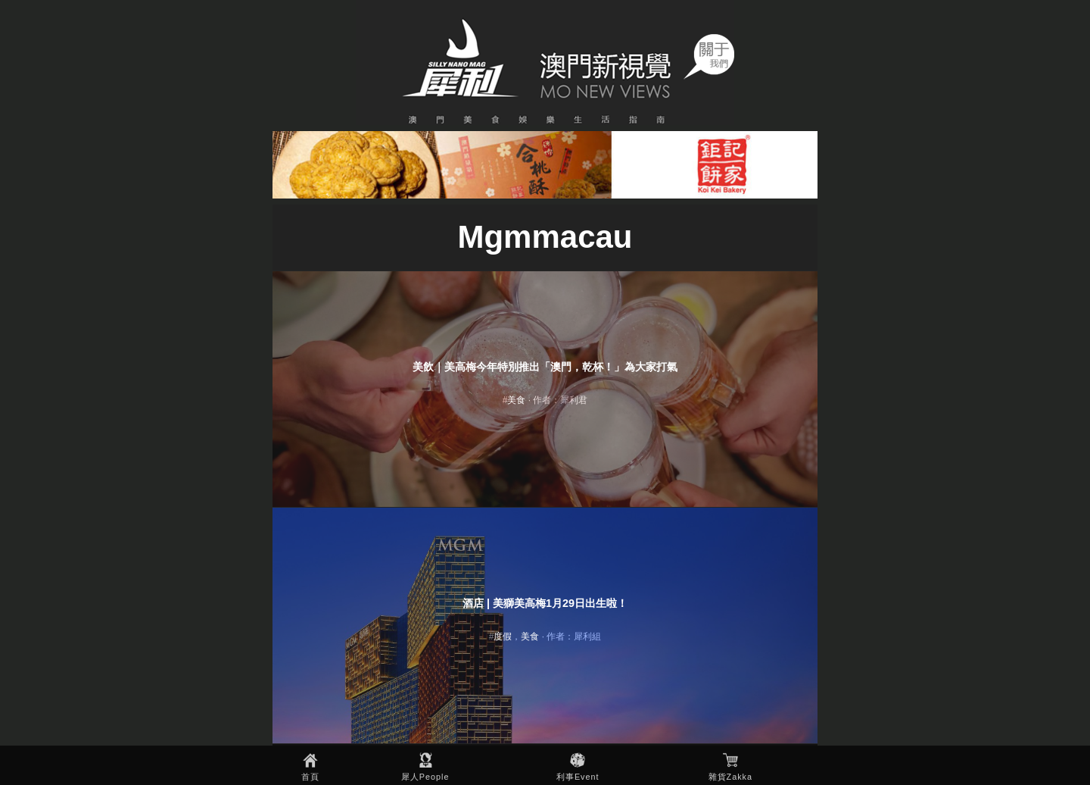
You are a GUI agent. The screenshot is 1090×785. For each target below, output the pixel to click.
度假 (503, 636)
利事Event (578, 776)
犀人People (425, 776)
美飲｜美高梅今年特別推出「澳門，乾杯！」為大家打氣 (545, 367)
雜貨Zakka (730, 776)
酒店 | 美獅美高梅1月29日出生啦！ (545, 603)
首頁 (310, 776)
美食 (516, 400)
